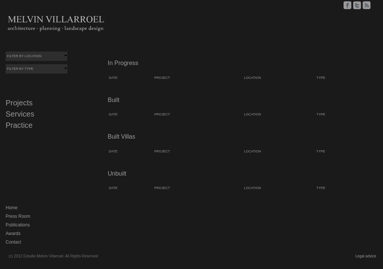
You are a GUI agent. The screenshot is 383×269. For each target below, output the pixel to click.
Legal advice (365, 256)
